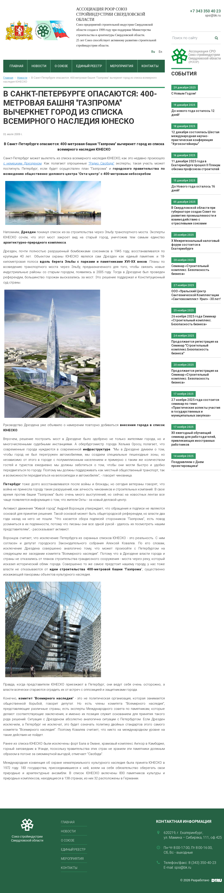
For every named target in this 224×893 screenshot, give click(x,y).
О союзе (61, 66)
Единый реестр (89, 66)
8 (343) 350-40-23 (202, 862)
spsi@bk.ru (213, 15)
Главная (16, 66)
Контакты (149, 66)
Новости (39, 66)
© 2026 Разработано (194, 880)
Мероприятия (121, 66)
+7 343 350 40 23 (205, 10)
